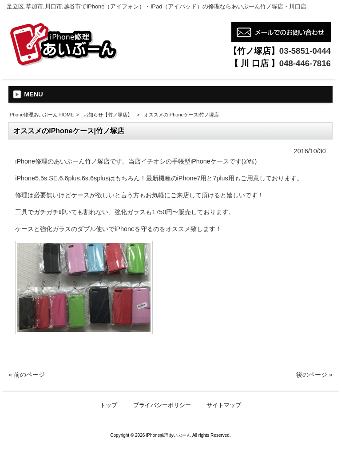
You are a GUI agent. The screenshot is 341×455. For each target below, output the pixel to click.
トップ (108, 405)
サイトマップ (223, 405)
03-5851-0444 (305, 51)
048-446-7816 (305, 63)
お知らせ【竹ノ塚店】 (107, 114)
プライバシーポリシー (162, 405)
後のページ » (314, 374)
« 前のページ (26, 374)
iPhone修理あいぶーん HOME (41, 114)
